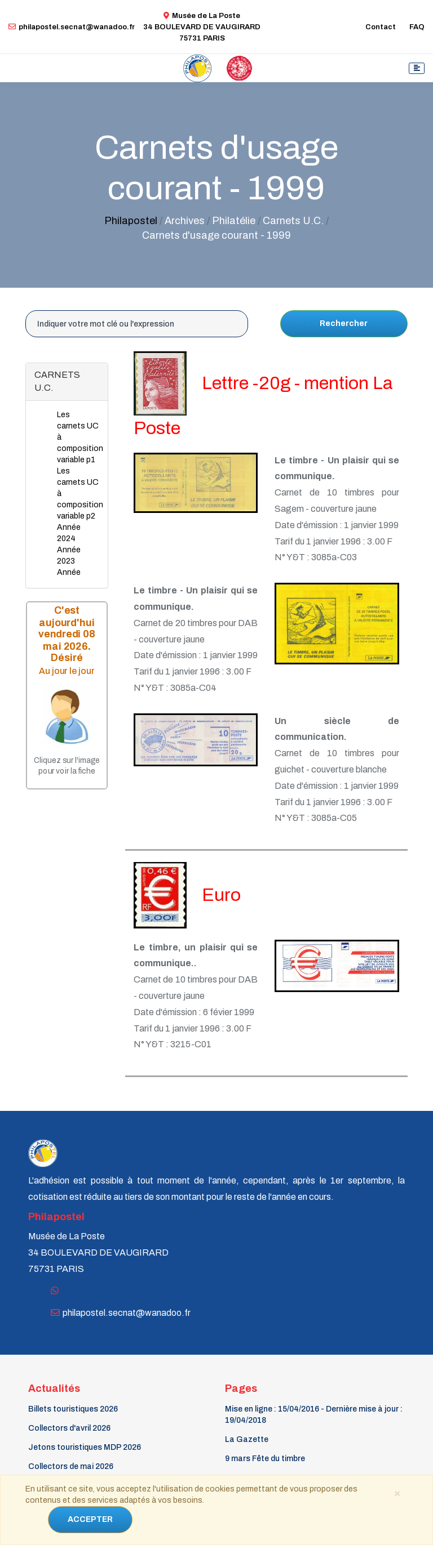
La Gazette (246, 1439)
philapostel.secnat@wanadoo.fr (71, 27)
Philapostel (130, 220)
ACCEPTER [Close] (90, 1519)
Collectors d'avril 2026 (69, 1428)
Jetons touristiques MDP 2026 (84, 1447)
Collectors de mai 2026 (70, 1466)
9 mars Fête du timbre (265, 1458)
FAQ (417, 27)
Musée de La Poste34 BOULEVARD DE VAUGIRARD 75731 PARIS (201, 27)
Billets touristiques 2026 (73, 1409)
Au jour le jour (67, 671)
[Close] (397, 1493)
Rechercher (344, 323)
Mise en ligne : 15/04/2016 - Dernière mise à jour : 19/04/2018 (314, 1415)
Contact (380, 27)
